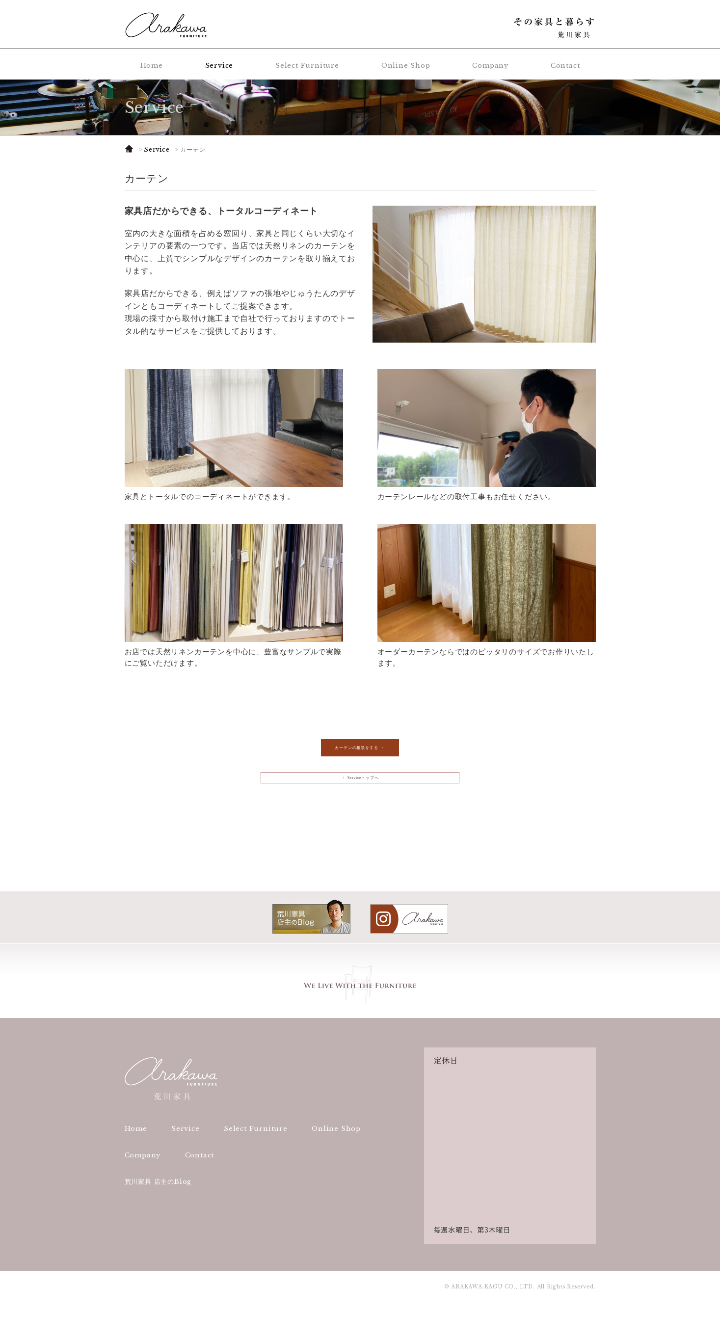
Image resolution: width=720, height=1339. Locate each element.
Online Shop (405, 65)
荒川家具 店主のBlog (158, 1217)
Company (490, 65)
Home (151, 65)
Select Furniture (307, 65)
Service (219, 65)
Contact (565, 65)
